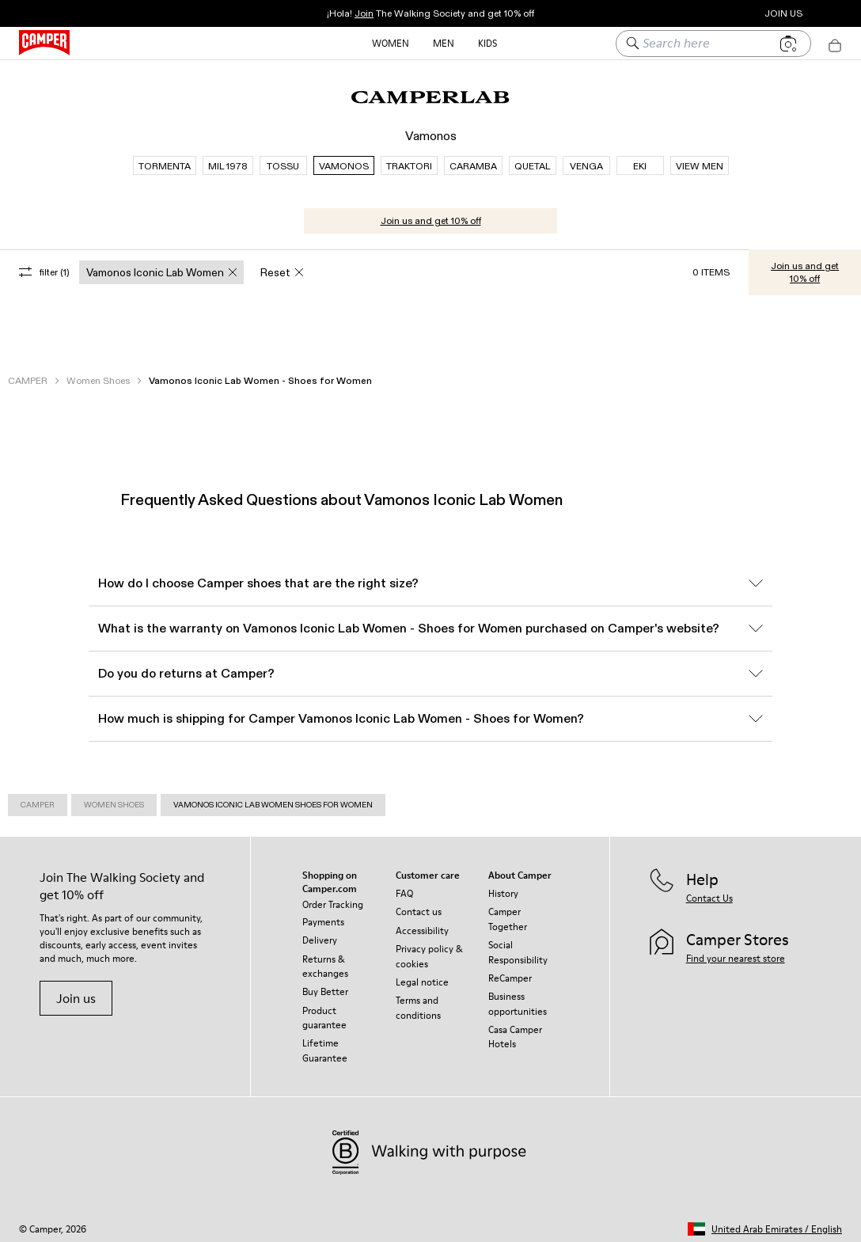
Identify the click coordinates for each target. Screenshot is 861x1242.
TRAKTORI (409, 159)
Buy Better (325, 984)
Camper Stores (699, 13)
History (503, 886)
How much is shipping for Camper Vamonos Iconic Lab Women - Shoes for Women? (430, 711)
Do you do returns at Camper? (430, 666)
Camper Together (507, 911)
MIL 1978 (228, 159)
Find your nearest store (735, 951)
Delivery (319, 933)
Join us (76, 991)
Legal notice (422, 975)
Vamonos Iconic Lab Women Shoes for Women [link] (273, 797)
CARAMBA (473, 159)
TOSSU (283, 159)
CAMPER (27, 373)
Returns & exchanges (325, 959)
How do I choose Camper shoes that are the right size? (430, 575)
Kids (487, 43)
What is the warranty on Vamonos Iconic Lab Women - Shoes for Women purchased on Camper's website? (430, 621)
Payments (323, 914)
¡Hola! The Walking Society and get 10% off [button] (430, 13)
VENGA (586, 159)
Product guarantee (324, 1010)
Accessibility (422, 923)
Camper (38, 797)
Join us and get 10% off (431, 213)
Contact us (419, 904)
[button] (765, 1222)
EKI (640, 159)
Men (443, 43)
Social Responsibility (518, 945)
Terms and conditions (418, 1000)
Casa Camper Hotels (515, 1029)
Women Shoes (98, 373)
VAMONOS (344, 159)
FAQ (404, 886)
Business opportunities (517, 996)
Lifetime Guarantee (324, 1043)
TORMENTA (164, 159)
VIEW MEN (699, 159)
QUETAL (532, 159)
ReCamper (510, 971)
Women (390, 43)
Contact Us (709, 891)
